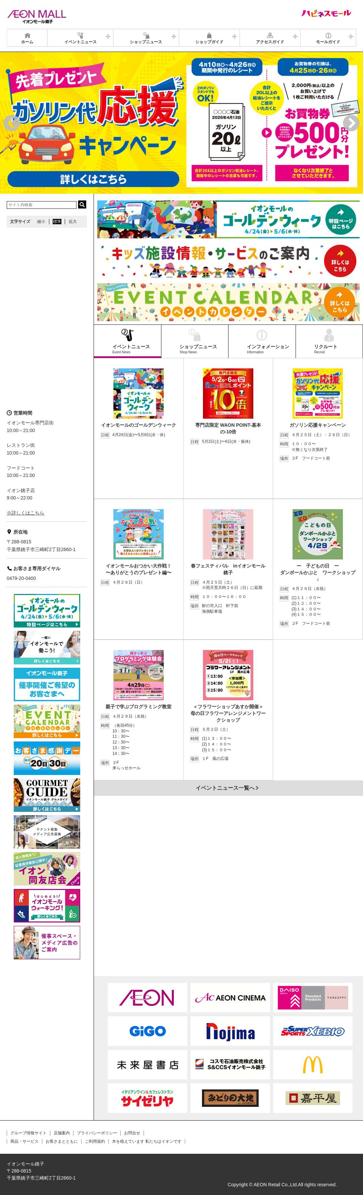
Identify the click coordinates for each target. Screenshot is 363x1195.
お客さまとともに (62, 1141)
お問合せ (132, 1133)
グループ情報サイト (28, 1133)
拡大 (73, 221)
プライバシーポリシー (97, 1133)
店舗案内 (62, 1133)
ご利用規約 (95, 1141)
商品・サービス (24, 1141)
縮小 (41, 221)
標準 (57, 221)
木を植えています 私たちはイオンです (147, 1141)
